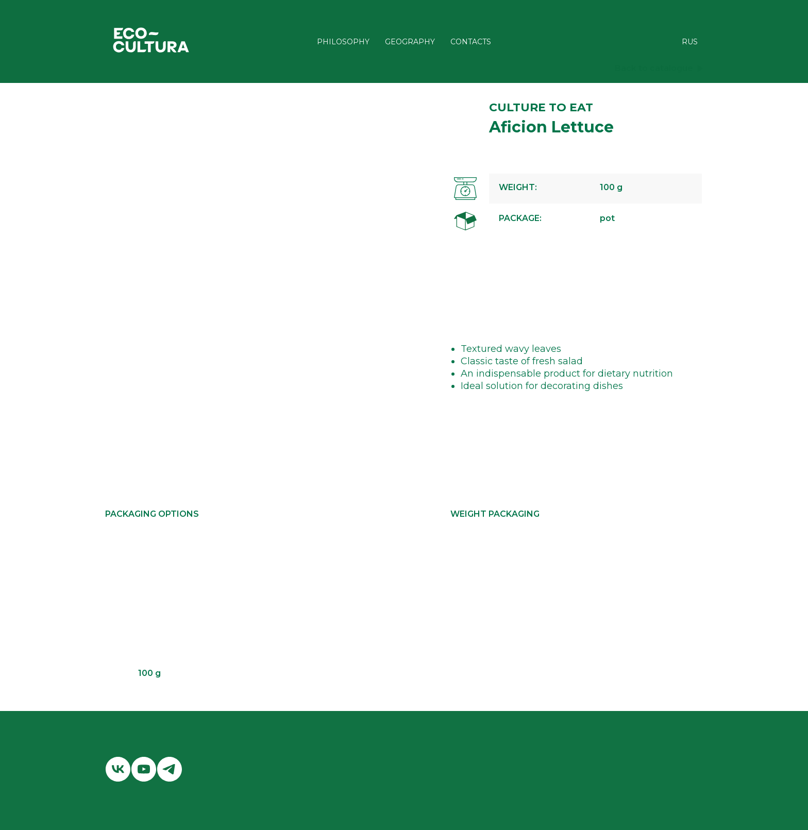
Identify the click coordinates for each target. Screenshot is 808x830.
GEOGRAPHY (410, 41)
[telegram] (169, 769)
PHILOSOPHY (343, 41)
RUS (690, 41)
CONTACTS (470, 41)
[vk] (118, 769)
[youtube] (143, 769)
